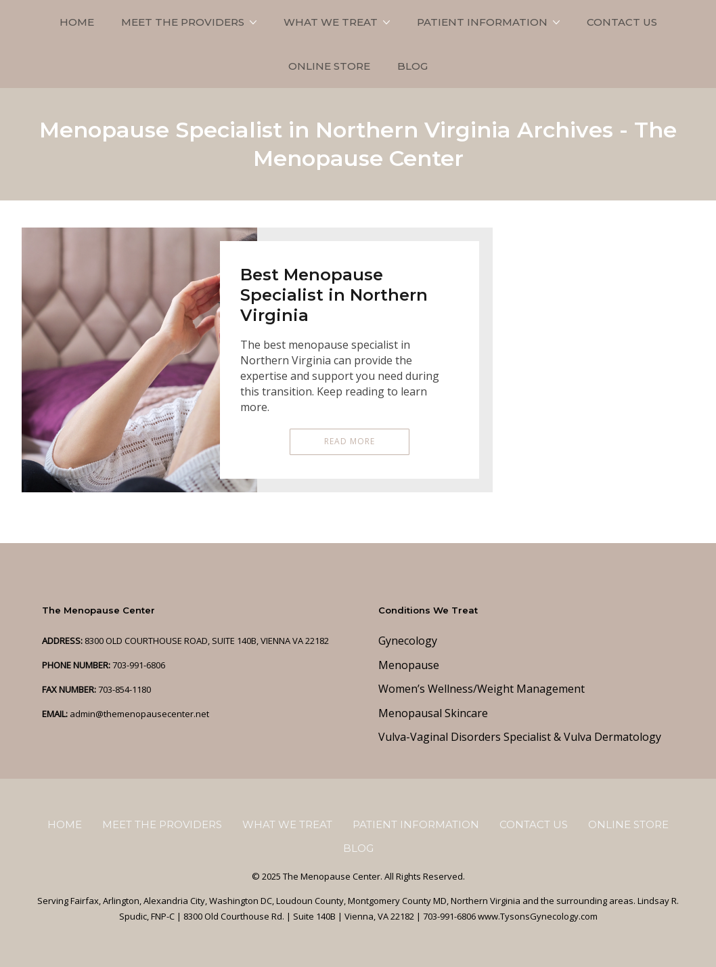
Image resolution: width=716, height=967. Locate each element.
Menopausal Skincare (433, 713)
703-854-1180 (124, 689)
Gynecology (407, 640)
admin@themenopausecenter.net (139, 714)
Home (77, 22)
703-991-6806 (138, 665)
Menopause (408, 665)
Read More (349, 441)
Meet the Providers (182, 22)
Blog (412, 66)
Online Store (329, 66)
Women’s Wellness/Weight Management (481, 688)
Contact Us (622, 22)
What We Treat (331, 22)
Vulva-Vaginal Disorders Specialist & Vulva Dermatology (519, 736)
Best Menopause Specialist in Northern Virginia (334, 295)
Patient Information (482, 22)
